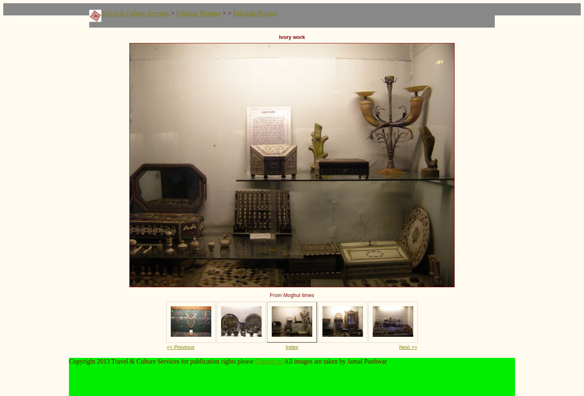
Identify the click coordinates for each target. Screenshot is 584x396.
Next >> (408, 347)
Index (292, 347)
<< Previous (180, 347)
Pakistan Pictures (198, 13)
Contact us (269, 361)
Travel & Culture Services (135, 13)
